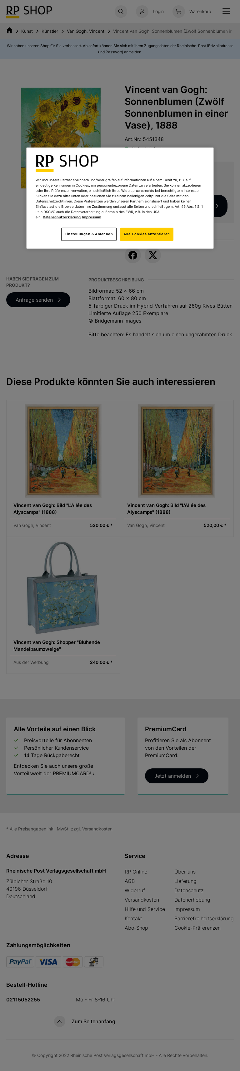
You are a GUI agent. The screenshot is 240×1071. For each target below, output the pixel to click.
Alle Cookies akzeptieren (146, 234)
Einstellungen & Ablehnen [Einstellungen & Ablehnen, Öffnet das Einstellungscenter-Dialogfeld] (89, 234)
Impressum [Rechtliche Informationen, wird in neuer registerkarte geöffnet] (91, 217)
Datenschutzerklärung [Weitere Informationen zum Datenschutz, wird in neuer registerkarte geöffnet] (62, 217)
